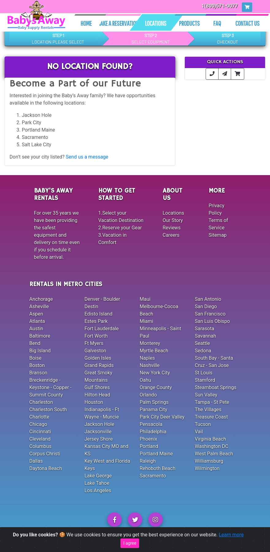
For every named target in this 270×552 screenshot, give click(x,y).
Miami (146, 321)
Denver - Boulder (102, 299)
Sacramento (153, 476)
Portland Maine (156, 454)
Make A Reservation (118, 23)
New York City (155, 373)
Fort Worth (96, 336)
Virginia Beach (210, 439)
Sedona (203, 351)
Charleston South (48, 409)
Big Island (40, 351)
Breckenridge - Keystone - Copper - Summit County (50, 387)
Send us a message (87, 157)
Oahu (145, 380)
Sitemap (218, 235)
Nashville (150, 365)
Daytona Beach (45, 468)
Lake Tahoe (97, 483)
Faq (217, 23)
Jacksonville (98, 432)
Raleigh (148, 461)
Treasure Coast (211, 417)
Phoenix (148, 439)
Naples (147, 358)
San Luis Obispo (212, 321)
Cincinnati (40, 432)
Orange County (156, 387)
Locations (155, 23)
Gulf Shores (97, 387)
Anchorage (41, 299)
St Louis (203, 373)
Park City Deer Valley (162, 417)
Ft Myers (94, 343)
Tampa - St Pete (212, 402)
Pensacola (151, 424)
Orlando (148, 395)
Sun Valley (206, 395)
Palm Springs (154, 402)
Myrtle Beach (154, 351)
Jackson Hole (99, 424)
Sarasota (204, 329)
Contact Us (247, 23)
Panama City (153, 409)
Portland (149, 446)
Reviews (172, 228)
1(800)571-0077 (220, 6)
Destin (91, 306)
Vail (199, 432)
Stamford (205, 380)
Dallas (36, 461)
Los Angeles (98, 490)
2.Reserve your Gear (120, 228)
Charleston (41, 402)
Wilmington (207, 468)
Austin (36, 329)
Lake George (98, 476)
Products (189, 23)
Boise (35, 358)
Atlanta (37, 321)
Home (86, 23)
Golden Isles (98, 358)
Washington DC (211, 446)
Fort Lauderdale (102, 329)
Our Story (173, 220)
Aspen (36, 314)
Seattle (202, 343)
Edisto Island (98, 314)
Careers (171, 235)
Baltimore (40, 336)
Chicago (38, 424)
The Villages (208, 409)
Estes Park (96, 321)
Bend (34, 343)
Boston (37, 365)
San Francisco (210, 314)
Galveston (95, 351)
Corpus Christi (44, 454)
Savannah (205, 336)
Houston (94, 402)
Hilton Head (97, 395)
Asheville (39, 306)
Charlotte (39, 417)
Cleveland (40, 439)
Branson (38, 373)
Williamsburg (209, 461)
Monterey (150, 343)
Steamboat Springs (216, 387)
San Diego (206, 306)
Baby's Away (155, 543)
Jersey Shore (99, 439)
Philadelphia (153, 432)
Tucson (203, 424)
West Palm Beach (214, 454)
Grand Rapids (99, 365)
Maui (145, 299)
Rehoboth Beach (158, 468)
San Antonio (208, 299)
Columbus (40, 446)
